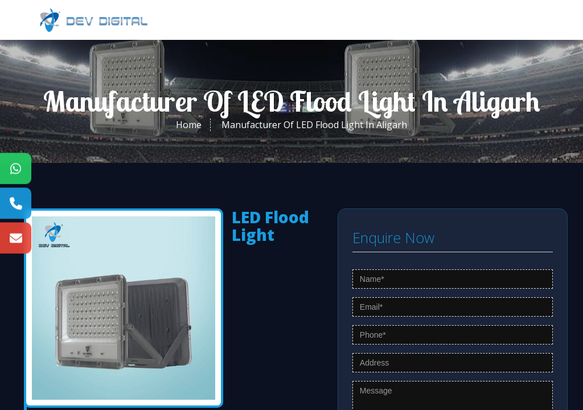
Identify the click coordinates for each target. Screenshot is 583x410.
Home (189, 124)
